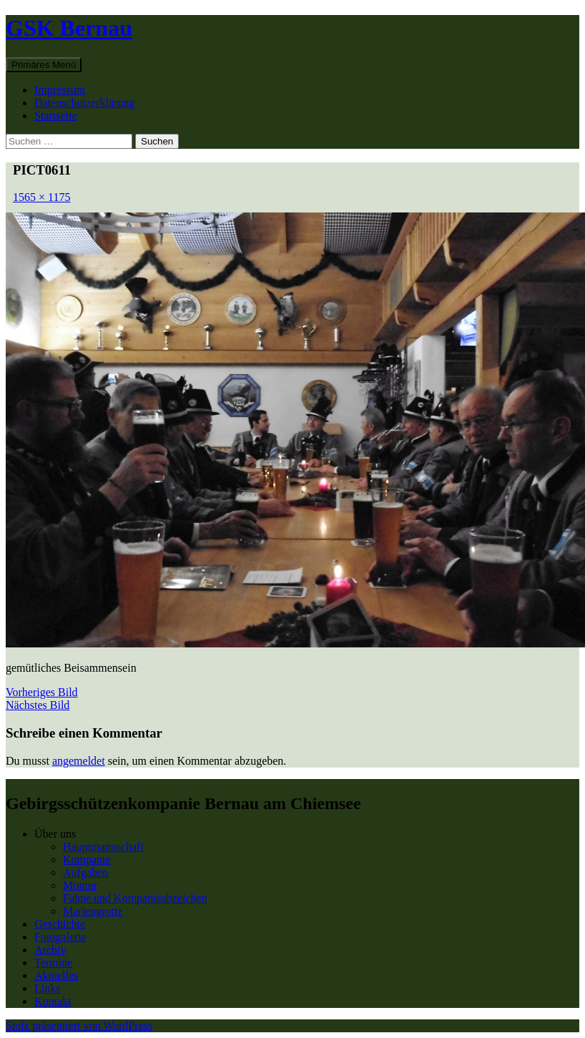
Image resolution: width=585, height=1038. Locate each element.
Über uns (55, 834)
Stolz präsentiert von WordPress (79, 1025)
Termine (53, 962)
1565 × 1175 (41, 197)
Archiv (50, 950)
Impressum (59, 90)
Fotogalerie (60, 937)
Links (47, 988)
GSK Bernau (69, 28)
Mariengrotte (93, 911)
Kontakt (53, 1001)
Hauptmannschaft (103, 847)
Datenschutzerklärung (84, 103)
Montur (80, 885)
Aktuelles (56, 975)
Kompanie (87, 859)
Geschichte (59, 924)
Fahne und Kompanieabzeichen (135, 898)
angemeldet (78, 761)
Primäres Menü (43, 64)
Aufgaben (85, 872)
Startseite (55, 115)
